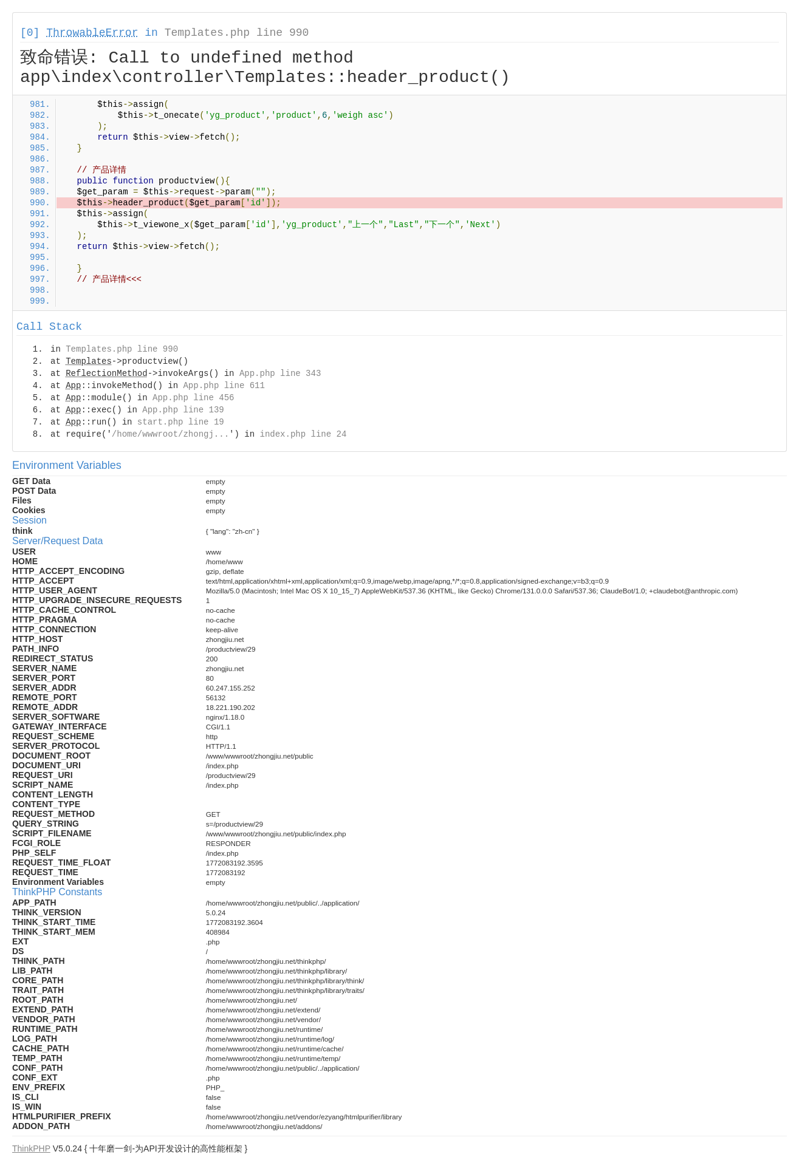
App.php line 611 (223, 386)
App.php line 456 (193, 398)
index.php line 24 (302, 434)
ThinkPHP (31, 1148)
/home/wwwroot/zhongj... (170, 434)
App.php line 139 (183, 410)
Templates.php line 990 (237, 33)
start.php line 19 (180, 422)
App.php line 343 (280, 373)
